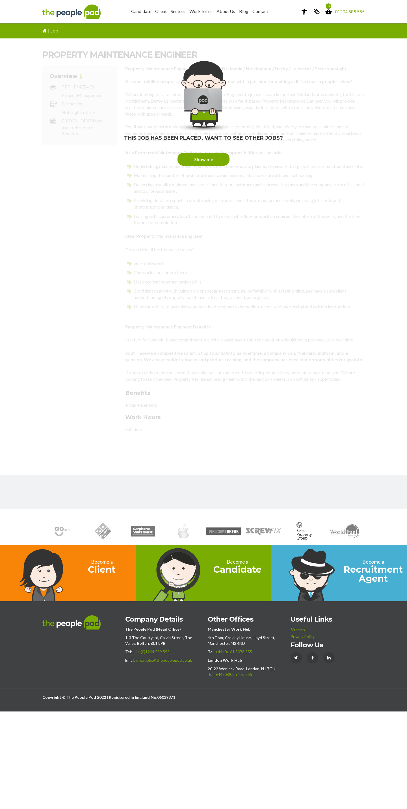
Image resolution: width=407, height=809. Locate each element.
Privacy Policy (303, 734)
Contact (260, 11)
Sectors (178, 11)
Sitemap (298, 727)
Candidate (141, 11)
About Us (226, 11)
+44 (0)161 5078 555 (233, 749)
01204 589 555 (350, 11)
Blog (243, 11)
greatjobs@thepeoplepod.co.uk (164, 757)
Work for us (201, 11)
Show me (203, 257)
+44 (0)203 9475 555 (233, 771)
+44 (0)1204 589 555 (151, 749)
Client (161, 11)
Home (44, 128)
